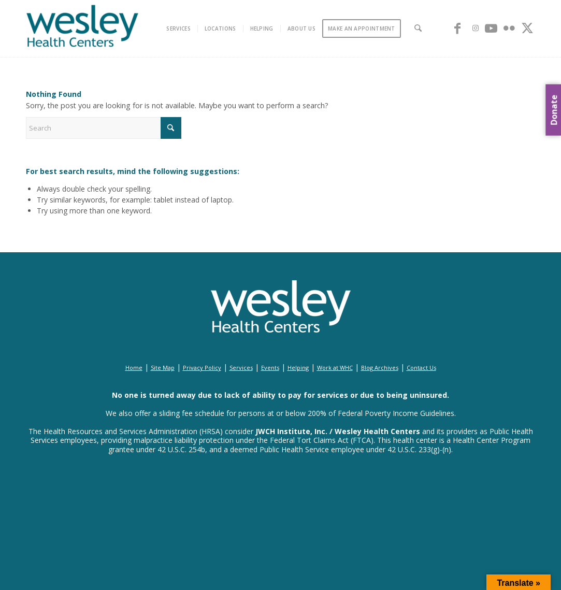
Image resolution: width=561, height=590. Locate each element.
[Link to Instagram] (475, 28)
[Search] (418, 28)
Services (241, 367)
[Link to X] (527, 28)
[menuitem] (178, 28)
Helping (298, 367)
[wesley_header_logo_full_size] (82, 28)
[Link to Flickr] (509, 28)
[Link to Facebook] (457, 28)
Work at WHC (335, 367)
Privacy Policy (202, 367)
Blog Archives (379, 367)
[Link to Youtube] (491, 28)
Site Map (163, 367)
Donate (553, 110)
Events (270, 367)
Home (133, 367)
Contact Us (421, 367)
